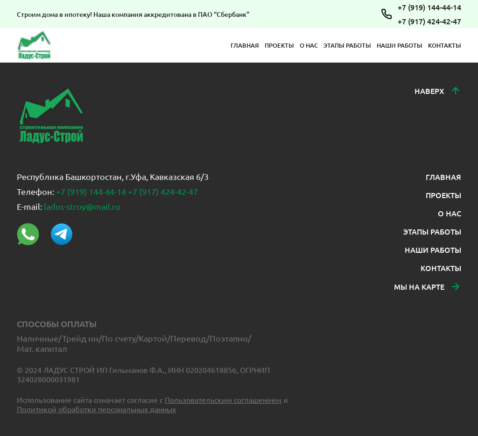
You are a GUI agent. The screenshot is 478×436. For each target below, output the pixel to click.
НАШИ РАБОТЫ (399, 45)
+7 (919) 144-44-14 (429, 7)
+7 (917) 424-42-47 (429, 21)
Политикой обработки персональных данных (96, 409)
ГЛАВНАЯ (245, 45)
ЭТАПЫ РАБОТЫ (347, 45)
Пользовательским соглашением (223, 399)
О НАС (309, 45)
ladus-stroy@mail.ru (82, 206)
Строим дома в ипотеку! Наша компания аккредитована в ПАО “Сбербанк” (133, 14)
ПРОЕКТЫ (279, 45)
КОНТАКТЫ (444, 45)
